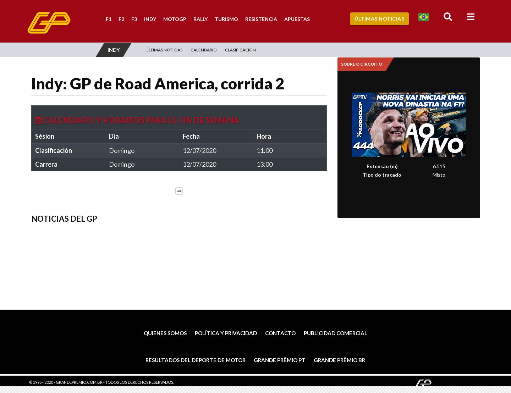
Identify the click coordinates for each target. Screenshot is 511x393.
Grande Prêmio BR (339, 360)
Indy (150, 19)
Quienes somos (165, 333)
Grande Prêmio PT (280, 360)
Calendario (204, 49)
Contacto (280, 333)
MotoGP (174, 19)
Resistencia (261, 19)
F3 (134, 19)
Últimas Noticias (379, 19)
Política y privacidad (226, 333)
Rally (200, 19)
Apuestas (297, 19)
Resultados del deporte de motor (195, 360)
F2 (121, 19)
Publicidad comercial (335, 333)
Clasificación (240, 49)
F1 (108, 19)
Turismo (226, 19)
